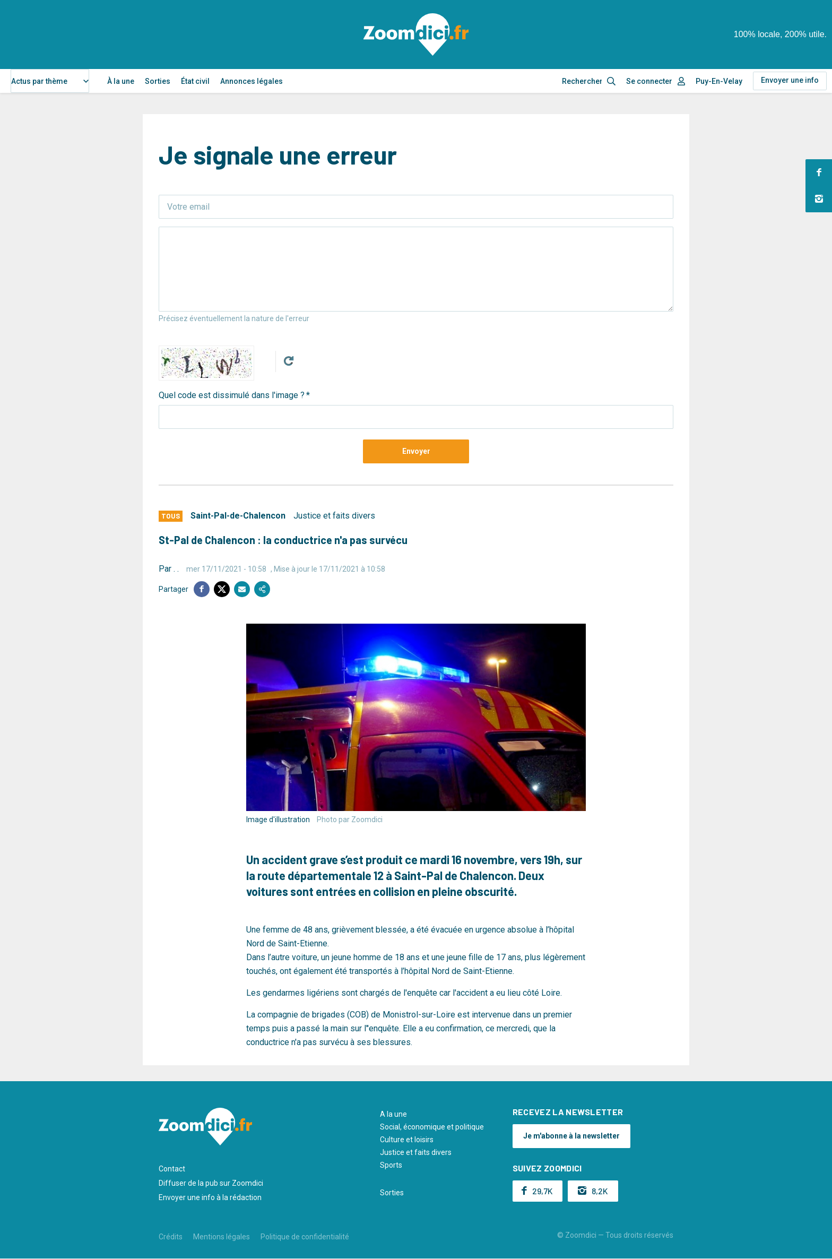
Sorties (157, 81)
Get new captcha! (288, 361)
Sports (391, 1165)
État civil (195, 81)
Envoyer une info (790, 80)
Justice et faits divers (334, 516)
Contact (172, 1169)
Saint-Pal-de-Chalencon (237, 516)
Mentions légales (221, 1236)
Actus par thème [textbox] (39, 81)
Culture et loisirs (407, 1139)
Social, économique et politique (432, 1127)
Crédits (171, 1236)
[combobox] (50, 81)
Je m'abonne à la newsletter (571, 1136)
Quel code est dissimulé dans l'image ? (232, 395)
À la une (120, 81)
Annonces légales (251, 81)
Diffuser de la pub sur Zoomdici (211, 1183)
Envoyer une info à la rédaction (210, 1197)
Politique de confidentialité (305, 1236)
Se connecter (649, 81)
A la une (393, 1114)
